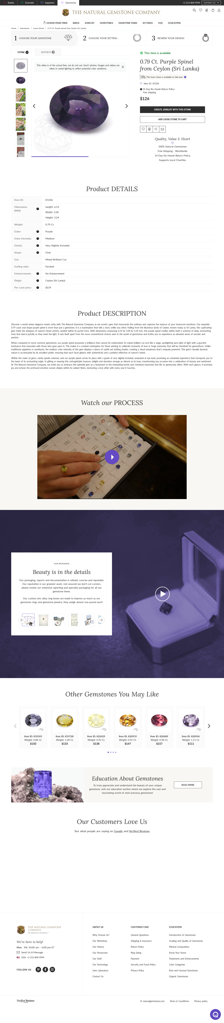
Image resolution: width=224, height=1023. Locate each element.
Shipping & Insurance (141, 941)
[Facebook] (45, 969)
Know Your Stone (177, 952)
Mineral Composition (179, 946)
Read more (192, 786)
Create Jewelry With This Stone (172, 109)
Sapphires (49, 2)
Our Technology (100, 964)
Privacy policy (201, 1001)
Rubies (11, 2)
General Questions (140, 935)
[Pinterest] (38, 969)
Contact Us (98, 976)
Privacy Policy (137, 970)
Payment (135, 958)
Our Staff (97, 958)
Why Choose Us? (101, 935)
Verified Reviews (139, 831)
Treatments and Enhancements (184, 958)
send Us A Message (32, 952)
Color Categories (177, 964)
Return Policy (137, 946)
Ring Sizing (136, 952)
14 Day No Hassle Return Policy (158, 89)
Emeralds (29, 2)
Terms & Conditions (179, 1001)
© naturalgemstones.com (152, 1001)
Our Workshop (100, 941)
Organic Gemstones (178, 976)
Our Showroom (100, 952)
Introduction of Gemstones (182, 935)
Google (118, 831)
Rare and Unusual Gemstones (183, 970)
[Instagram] (52, 969)
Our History (98, 946)
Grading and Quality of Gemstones (186, 941)
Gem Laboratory (100, 970)
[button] (126, 106)
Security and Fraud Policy (143, 964)
